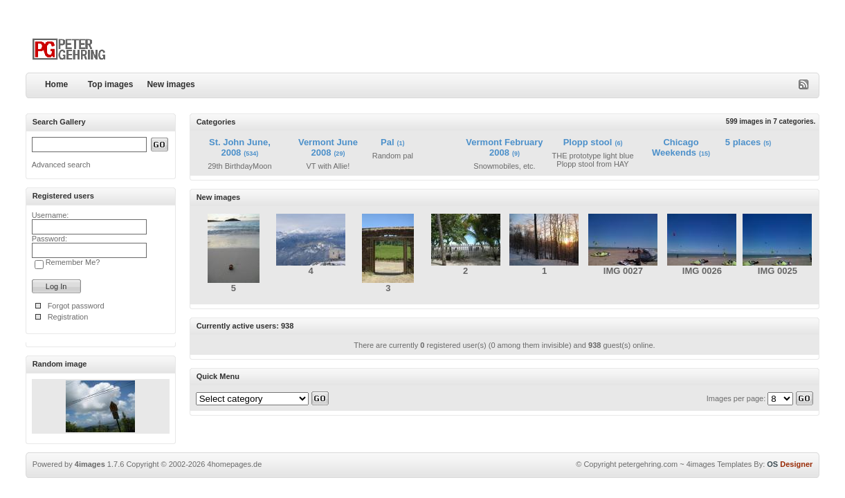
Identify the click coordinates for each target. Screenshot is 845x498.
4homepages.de (234, 464)
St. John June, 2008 (240, 147)
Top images (111, 84)
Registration (68, 317)
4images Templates (719, 464)
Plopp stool (587, 142)
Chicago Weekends (675, 147)
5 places (743, 142)
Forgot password (76, 306)
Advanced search (61, 164)
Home (56, 84)
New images (170, 84)
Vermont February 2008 (504, 147)
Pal (387, 142)
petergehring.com (648, 464)
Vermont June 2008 (328, 147)
